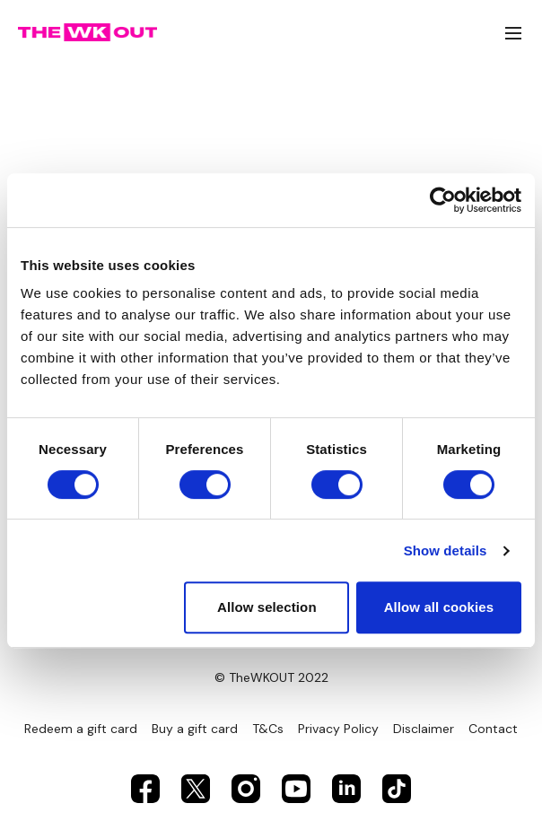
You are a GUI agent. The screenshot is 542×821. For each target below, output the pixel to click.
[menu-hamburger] (513, 33)
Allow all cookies (439, 607)
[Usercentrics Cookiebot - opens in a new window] (442, 200)
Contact (493, 729)
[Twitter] (195, 788)
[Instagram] (246, 788)
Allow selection (267, 607)
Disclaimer (423, 729)
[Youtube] (296, 788)
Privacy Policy (338, 729)
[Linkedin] (346, 788)
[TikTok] (396, 788)
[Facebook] (145, 788)
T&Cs (268, 729)
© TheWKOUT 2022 (271, 677)
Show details (445, 550)
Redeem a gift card (80, 729)
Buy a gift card (195, 729)
